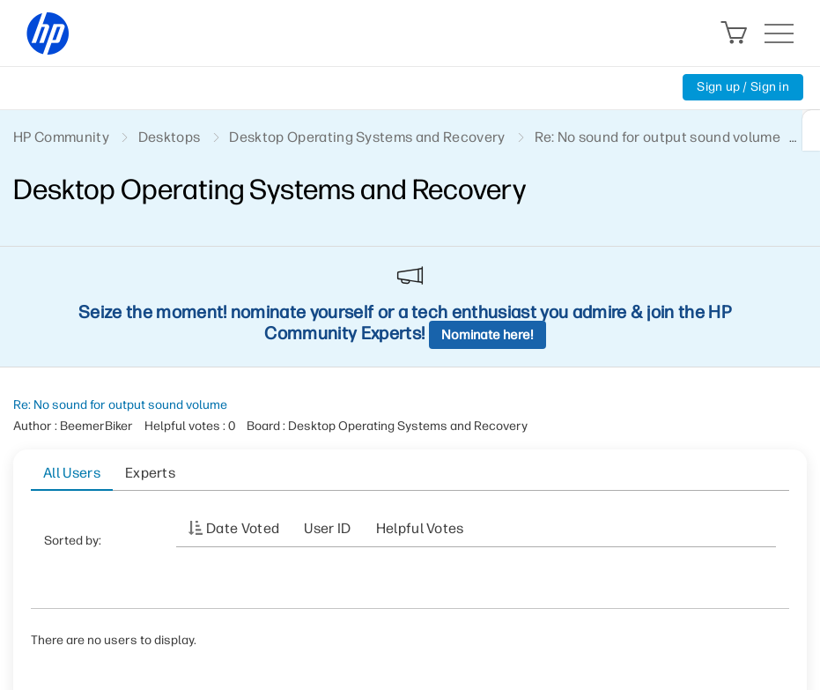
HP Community (61, 137)
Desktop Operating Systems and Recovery (367, 137)
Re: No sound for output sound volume (120, 404)
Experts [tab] (150, 472)
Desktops (169, 137)
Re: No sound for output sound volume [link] (658, 137)
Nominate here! (487, 335)
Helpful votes (420, 528)
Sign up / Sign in (743, 86)
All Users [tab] (71, 472)
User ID (327, 528)
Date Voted (242, 528)
